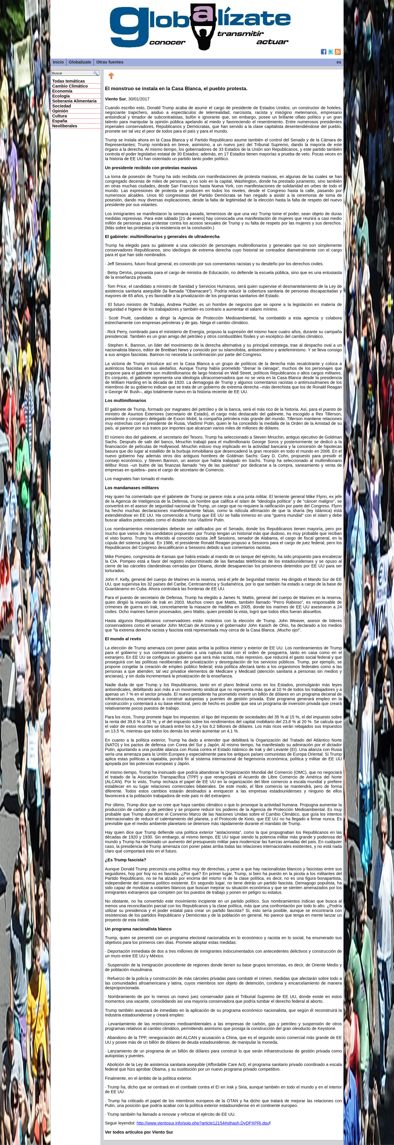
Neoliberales (64, 126)
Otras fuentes (109, 62)
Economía (62, 91)
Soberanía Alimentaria (74, 101)
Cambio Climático (70, 86)
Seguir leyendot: (121, 1123)
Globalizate (80, 62)
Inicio (58, 62)
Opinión (60, 111)
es (339, 62)
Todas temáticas (68, 81)
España (59, 121)
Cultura (59, 116)
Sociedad (61, 106)
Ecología (61, 96)
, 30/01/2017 (223, 601)
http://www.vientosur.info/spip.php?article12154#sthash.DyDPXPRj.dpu (203, 1123)
